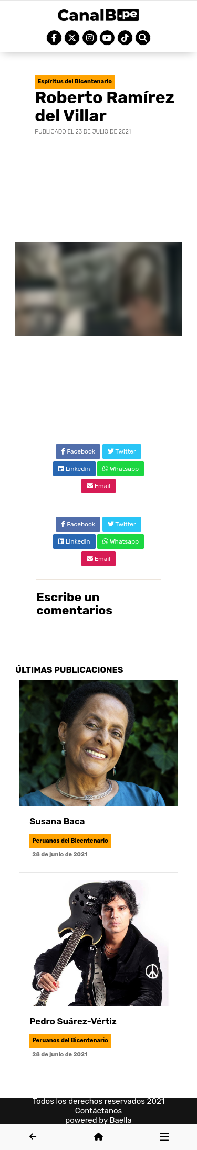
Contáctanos (98, 1110)
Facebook (78, 451)
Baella (121, 1120)
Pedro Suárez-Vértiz (73, 1021)
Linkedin (74, 468)
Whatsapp (120, 468)
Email (98, 486)
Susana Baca (57, 821)
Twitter (122, 451)
